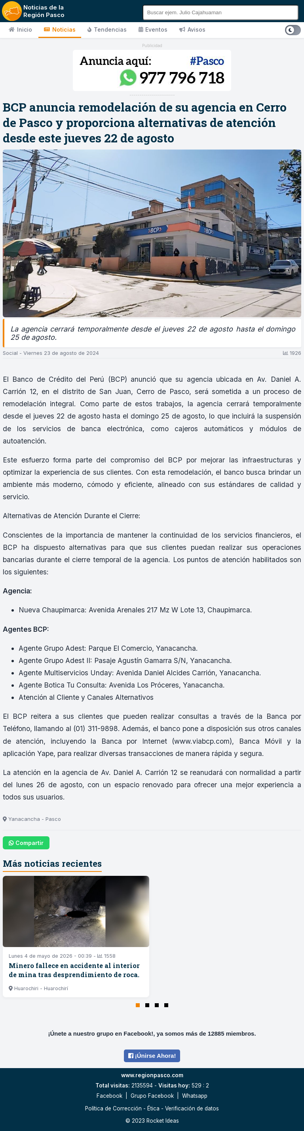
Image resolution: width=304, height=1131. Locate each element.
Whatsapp (194, 1096)
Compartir (26, 842)
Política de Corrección (113, 1108)
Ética (153, 1108)
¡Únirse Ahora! (152, 1055)
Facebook (109, 1096)
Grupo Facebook (152, 1096)
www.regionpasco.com (152, 1075)
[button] (137, 1005)
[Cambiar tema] (293, 30)
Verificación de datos (192, 1108)
